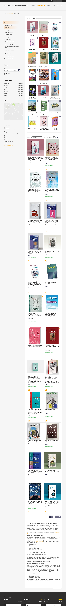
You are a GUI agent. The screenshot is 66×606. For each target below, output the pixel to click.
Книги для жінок (32, 128)
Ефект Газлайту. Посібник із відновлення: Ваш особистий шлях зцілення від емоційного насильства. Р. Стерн (35, 160)
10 (56, 516)
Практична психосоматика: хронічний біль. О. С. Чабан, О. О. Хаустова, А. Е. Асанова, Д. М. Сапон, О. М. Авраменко (52, 222)
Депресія (43, 97)
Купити (29, 169)
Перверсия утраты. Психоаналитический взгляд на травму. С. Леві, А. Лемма (52, 346)
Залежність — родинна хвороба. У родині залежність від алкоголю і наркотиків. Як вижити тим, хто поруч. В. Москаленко (35, 283)
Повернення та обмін (9, 58)
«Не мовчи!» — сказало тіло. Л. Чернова (52, 252)
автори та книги (39, 541)
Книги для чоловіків (9, 41)
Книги (5, 22)
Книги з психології (9, 25)
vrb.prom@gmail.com (8, 145)
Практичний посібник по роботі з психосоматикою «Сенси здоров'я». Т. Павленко (34, 191)
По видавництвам (9, 32)
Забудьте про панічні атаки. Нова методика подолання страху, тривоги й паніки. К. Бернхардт (52, 503)
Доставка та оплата (9, 56)
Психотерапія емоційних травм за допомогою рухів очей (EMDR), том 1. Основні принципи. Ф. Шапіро (35, 472)
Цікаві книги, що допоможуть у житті (55, 98)
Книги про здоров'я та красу (32, 113)
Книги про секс (32, 49)
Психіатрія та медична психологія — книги (44, 130)
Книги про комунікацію (55, 129)
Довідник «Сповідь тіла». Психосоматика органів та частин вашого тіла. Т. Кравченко (51, 159)
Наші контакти (7, 53)
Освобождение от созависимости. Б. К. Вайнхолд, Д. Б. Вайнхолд (34, 314)
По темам (7, 27)
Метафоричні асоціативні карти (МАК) (12, 47)
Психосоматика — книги (43, 35)
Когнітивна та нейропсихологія (32, 98)
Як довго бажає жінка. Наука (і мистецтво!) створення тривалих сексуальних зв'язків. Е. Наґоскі (35, 347)
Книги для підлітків (55, 81)
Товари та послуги (41, 5)
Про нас (48, 5)
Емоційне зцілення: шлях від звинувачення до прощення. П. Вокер (35, 502)
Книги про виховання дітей (32, 65)
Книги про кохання (9, 37)
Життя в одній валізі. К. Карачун (51, 410)
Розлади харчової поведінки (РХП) (55, 50)
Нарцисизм (55, 65)
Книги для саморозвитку (43, 82)
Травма (43, 49)
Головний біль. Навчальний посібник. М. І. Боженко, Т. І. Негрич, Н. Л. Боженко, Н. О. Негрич (35, 222)
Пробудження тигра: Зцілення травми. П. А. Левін (52, 471)
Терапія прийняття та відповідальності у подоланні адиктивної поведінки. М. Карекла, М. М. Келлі (52, 316)
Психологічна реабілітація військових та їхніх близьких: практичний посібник (35, 442)
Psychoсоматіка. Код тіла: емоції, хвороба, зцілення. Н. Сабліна (52, 190)
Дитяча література (9, 44)
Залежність (55, 34)
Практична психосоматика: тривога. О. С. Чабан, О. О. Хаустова (35, 252)
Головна (33, 5)
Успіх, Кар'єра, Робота (43, 113)
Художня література (9, 50)
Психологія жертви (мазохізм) (32, 35)
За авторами (8, 30)
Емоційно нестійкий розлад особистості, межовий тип (44, 66)
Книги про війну (8, 34)
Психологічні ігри (55, 112)
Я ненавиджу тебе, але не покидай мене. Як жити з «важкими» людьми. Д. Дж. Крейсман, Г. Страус (35, 411)
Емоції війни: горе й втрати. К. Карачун (52, 441)
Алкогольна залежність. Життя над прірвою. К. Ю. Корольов (51, 282)
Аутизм (32, 81)
